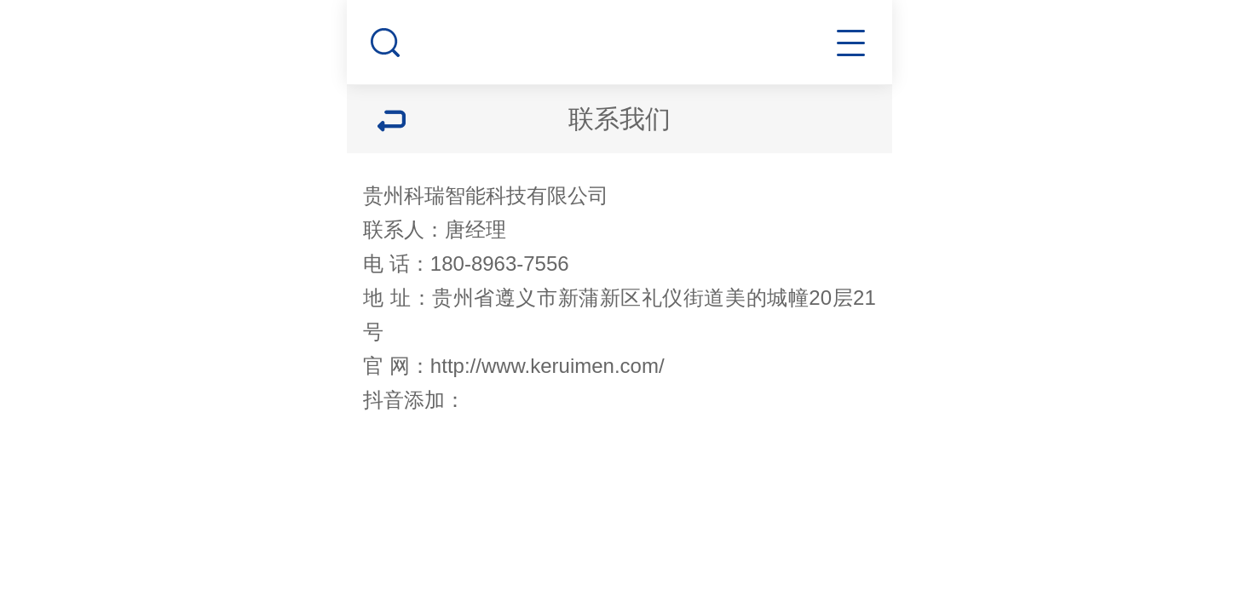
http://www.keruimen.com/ (547, 365)
